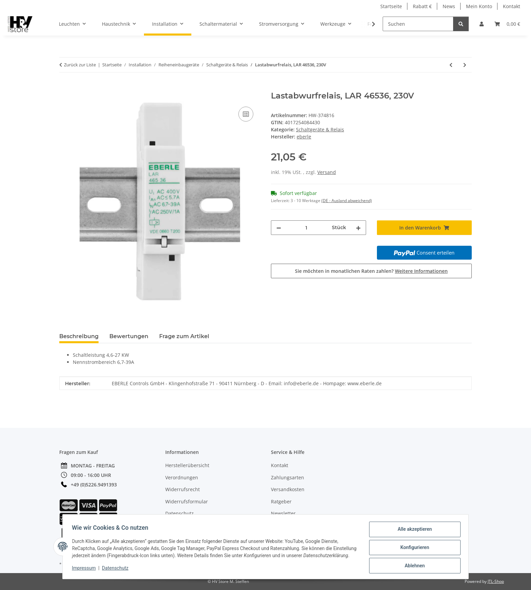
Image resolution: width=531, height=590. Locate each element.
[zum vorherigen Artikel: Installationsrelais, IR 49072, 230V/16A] (451, 65)
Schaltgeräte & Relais (320, 129)
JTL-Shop (496, 581)
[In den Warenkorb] (64, 87)
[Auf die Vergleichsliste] (245, 114)
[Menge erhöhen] (358, 228)
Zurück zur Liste (80, 65)
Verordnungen (181, 477)
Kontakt (511, 6)
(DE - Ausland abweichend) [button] (346, 200)
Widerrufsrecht (182, 489)
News (449, 6)
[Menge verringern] (278, 228)
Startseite (391, 6)
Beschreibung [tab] (79, 336)
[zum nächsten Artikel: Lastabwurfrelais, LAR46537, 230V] (465, 65)
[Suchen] (418, 24)
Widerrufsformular (186, 501)
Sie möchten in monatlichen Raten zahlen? (371, 271)
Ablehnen (413, 563)
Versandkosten (287, 489)
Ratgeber (281, 501)
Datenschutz (117, 569)
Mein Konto (479, 6)
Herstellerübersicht (187, 465)
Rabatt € (422, 6)
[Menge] (306, 228)
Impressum (85, 569)
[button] (481, 24)
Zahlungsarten (287, 477)
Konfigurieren (413, 545)
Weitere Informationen (421, 271)
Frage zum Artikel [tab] (184, 336)
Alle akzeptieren (413, 528)
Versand (326, 172)
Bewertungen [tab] (128, 336)
